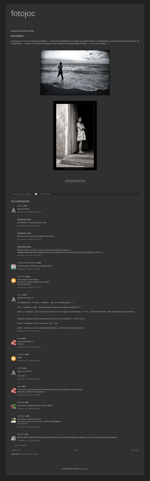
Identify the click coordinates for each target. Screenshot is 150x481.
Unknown (21, 354)
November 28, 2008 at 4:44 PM (28, 379)
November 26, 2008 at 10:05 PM (29, 212)
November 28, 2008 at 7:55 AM (28, 361)
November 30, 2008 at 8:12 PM (28, 441)
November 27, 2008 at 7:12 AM (28, 269)
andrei (19, 295)
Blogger (85, 469)
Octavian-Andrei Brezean (27, 263)
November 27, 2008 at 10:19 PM (29, 331)
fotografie (47, 194)
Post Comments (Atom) (29, 454)
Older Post (134, 450)
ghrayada (20, 402)
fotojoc (23, 13)
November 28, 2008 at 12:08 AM (29, 347)
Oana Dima (21, 276)
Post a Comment (20, 445)
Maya (19, 338)
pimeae (20, 206)
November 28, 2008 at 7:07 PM (28, 395)
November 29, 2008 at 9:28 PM (28, 427)
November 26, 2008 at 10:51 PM (29, 239)
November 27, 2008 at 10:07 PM (29, 287)
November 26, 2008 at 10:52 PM (29, 255)
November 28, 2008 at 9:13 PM (28, 409)
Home (75, 450)
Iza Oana (20, 434)
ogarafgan (21, 416)
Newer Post (16, 450)
